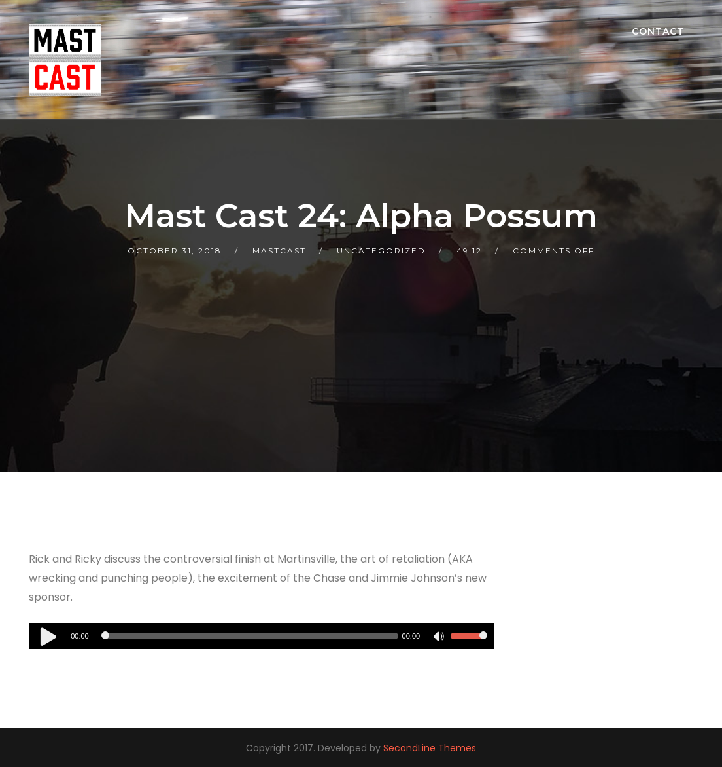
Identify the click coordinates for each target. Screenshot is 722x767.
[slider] (251, 636)
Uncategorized (381, 250)
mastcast (279, 250)
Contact (658, 31)
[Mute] (440, 638)
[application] (261, 636)
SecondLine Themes (429, 748)
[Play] (48, 636)
